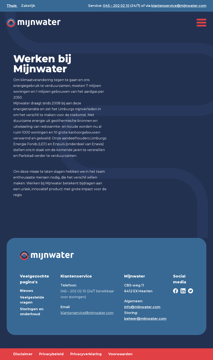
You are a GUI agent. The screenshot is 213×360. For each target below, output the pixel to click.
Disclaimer (22, 354)
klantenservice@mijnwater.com (178, 6)
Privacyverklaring (86, 354)
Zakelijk (28, 6)
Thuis (12, 6)
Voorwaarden (120, 354)
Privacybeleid (51, 354)
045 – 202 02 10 (116, 6)
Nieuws (26, 291)
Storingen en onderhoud (31, 311)
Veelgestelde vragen (32, 299)
